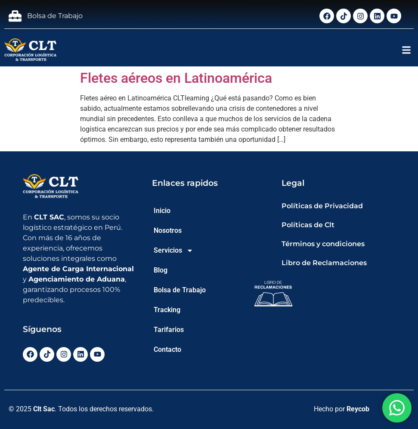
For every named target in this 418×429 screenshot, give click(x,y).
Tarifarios (169, 330)
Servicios (173, 250)
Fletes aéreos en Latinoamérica (176, 78)
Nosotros (168, 230)
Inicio (162, 211)
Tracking (167, 310)
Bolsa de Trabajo (180, 290)
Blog (160, 270)
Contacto (167, 349)
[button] (406, 50)
